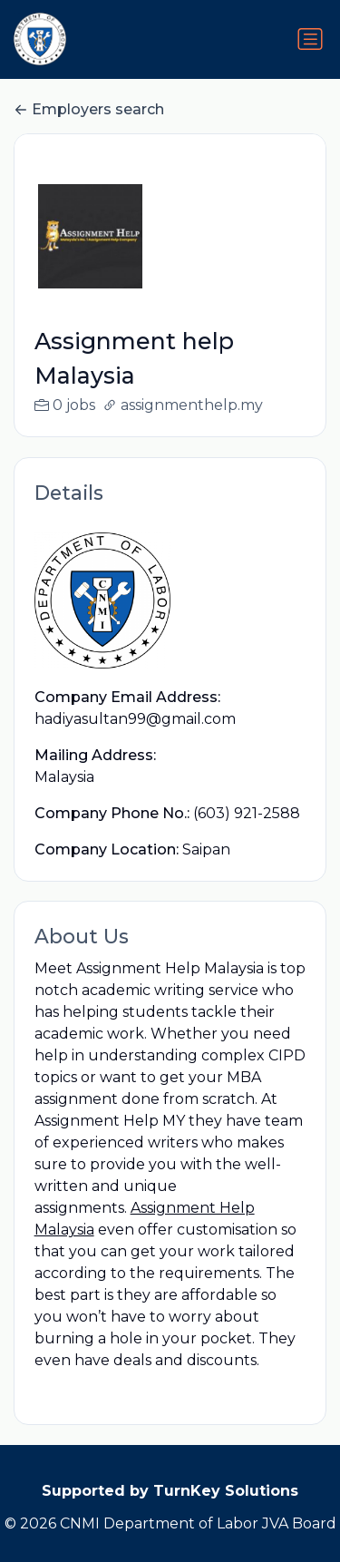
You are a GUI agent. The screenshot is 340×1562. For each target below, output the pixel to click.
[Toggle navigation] (310, 39)
